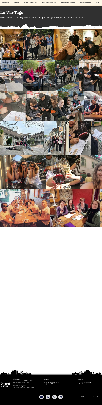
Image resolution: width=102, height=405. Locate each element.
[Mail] (41, 397)
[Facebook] (54, 397)
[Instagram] (60, 397)
